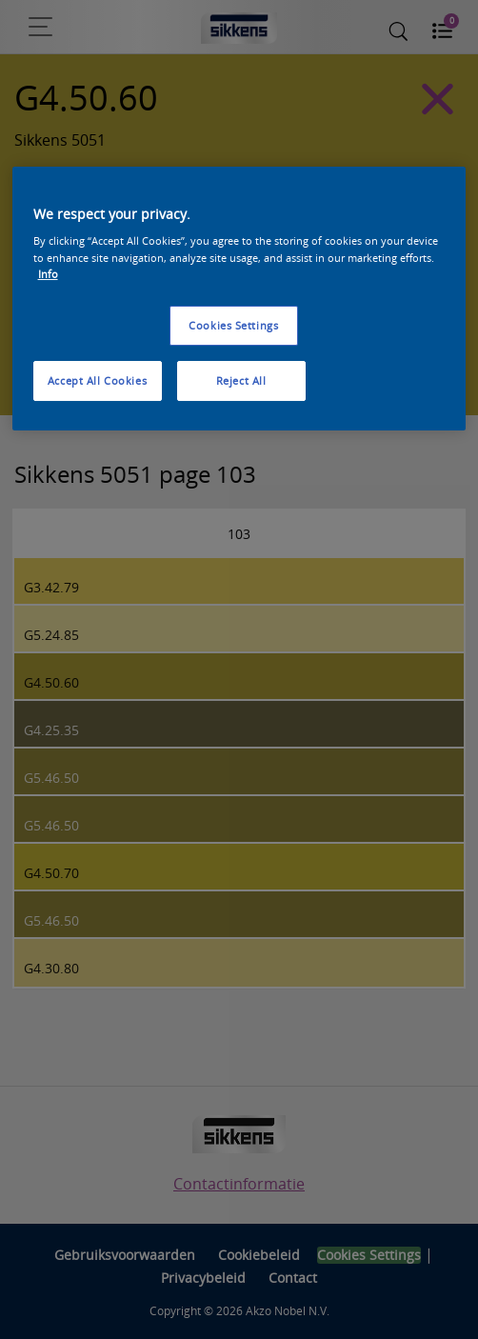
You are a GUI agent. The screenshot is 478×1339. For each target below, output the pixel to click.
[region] (239, 298)
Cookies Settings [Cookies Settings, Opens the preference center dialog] (233, 325)
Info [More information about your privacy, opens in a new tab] (48, 274)
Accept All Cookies (97, 380)
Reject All (241, 380)
